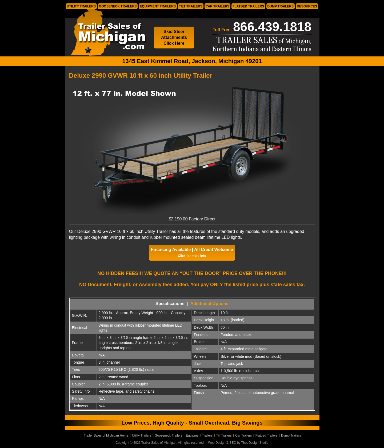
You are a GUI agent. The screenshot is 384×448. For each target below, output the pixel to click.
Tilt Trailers (190, 6)
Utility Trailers (81, 6)
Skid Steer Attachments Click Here (174, 37)
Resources (307, 6)
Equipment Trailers (158, 6)
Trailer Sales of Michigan (106, 33)
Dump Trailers (280, 6)
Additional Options (209, 303)
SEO (232, 443)
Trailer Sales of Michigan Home (106, 435)
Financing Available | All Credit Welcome (192, 252)
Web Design (216, 443)
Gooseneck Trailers (118, 6)
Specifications (169, 303)
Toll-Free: (262, 27)
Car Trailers (217, 6)
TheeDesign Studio (255, 443)
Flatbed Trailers (248, 6)
